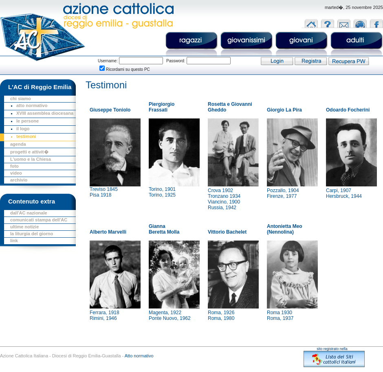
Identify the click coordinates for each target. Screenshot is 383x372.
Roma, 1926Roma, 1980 (221, 315)
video (16, 173)
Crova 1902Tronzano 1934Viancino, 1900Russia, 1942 (224, 199)
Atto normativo (139, 355)
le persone (27, 120)
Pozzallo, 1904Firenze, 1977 (283, 193)
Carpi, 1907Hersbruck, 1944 (344, 193)
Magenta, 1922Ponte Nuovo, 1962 (170, 315)
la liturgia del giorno (31, 233)
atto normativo (31, 105)
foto (14, 166)
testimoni (26, 136)
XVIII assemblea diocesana (44, 113)
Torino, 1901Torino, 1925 (162, 192)
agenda (18, 144)
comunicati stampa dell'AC (38, 219)
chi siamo (20, 98)
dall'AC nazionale (28, 212)
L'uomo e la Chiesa (30, 159)
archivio (18, 179)
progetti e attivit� (29, 151)
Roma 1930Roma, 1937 (280, 315)
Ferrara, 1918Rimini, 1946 (104, 315)
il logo (22, 128)
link (14, 240)
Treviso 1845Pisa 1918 (104, 192)
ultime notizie (24, 226)
